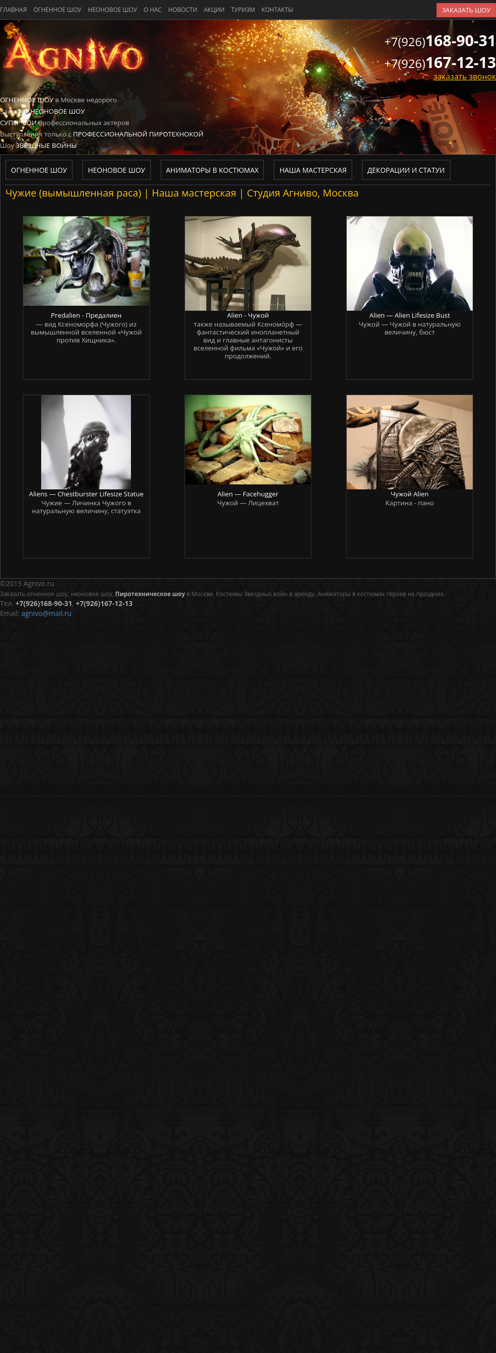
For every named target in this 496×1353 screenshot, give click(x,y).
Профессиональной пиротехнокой (138, 134)
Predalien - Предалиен (86, 315)
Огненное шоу (57, 9)
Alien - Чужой (248, 315)
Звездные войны (46, 145)
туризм (243, 9)
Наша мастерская (312, 170)
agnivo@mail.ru (46, 613)
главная (13, 9)
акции (214, 9)
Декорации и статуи (406, 170)
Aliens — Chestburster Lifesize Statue (86, 493)
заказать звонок (465, 76)
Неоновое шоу (112, 9)
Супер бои (18, 122)
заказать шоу (466, 9)
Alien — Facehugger (247, 493)
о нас (152, 9)
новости (182, 9)
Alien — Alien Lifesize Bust (410, 315)
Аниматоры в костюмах (212, 170)
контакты (277, 9)
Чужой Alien (410, 493)
